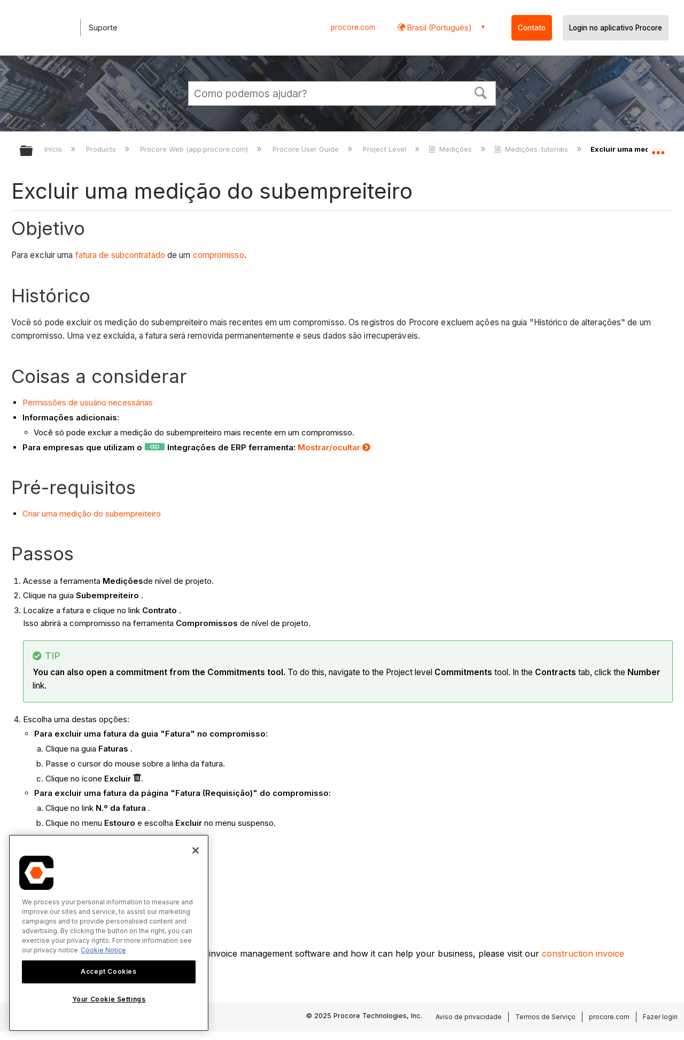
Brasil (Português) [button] (438, 27)
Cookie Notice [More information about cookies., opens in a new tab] (103, 950)
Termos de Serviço (545, 1017)
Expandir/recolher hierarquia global (33, 151)
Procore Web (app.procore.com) (195, 149)
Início (54, 149)
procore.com (353, 27)
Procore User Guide (307, 149)
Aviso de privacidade (469, 1017)
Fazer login (660, 1017)
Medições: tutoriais (532, 149)
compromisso (218, 255)
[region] (109, 932)
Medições (451, 149)
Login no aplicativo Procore (615, 28)
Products (102, 149)
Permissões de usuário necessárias (87, 402)
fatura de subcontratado (120, 255)
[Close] (195, 850)
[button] (481, 92)
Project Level (385, 149)
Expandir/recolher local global (657, 148)
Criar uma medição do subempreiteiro (91, 514)
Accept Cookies (108, 971)
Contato (532, 28)
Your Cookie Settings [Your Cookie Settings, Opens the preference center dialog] (109, 999)
